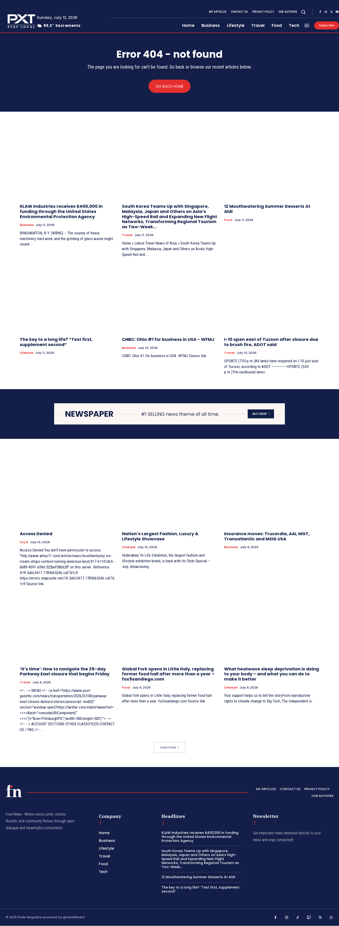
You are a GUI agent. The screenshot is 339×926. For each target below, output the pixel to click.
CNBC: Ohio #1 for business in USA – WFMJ (168, 340)
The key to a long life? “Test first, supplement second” (56, 342)
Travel (127, 235)
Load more (169, 747)
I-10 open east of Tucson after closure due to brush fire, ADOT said (271, 342)
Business (27, 225)
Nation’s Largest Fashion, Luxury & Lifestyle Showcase (160, 536)
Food (228, 220)
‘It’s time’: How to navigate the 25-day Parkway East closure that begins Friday (64, 671)
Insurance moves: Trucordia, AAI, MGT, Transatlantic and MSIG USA (267, 536)
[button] (303, 11)
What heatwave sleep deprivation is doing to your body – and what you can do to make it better (271, 674)
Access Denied (36, 534)
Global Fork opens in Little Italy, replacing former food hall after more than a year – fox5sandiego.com (168, 674)
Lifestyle (26, 353)
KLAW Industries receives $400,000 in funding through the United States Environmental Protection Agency (61, 212)
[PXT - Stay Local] (14, 791)
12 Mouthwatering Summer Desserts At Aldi (267, 209)
